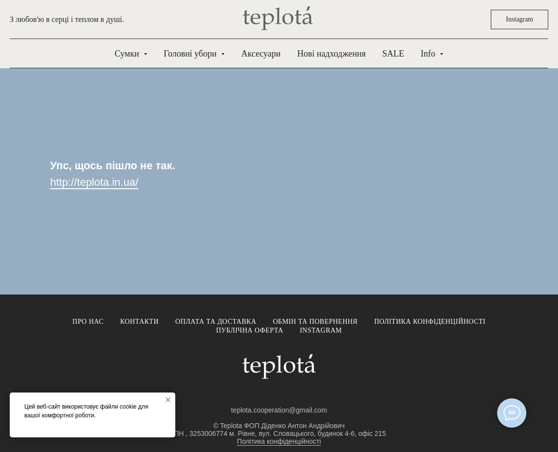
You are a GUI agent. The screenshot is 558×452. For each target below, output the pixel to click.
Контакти (139, 321)
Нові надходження (331, 54)
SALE (393, 54)
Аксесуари (260, 54)
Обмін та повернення (315, 321)
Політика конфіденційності (429, 321)
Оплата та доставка (215, 321)
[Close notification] (168, 400)
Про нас (88, 321)
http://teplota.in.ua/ (94, 182)
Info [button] (429, 54)
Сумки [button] (128, 54)
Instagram (321, 330)
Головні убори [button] (191, 54)
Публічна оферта (249, 330)
